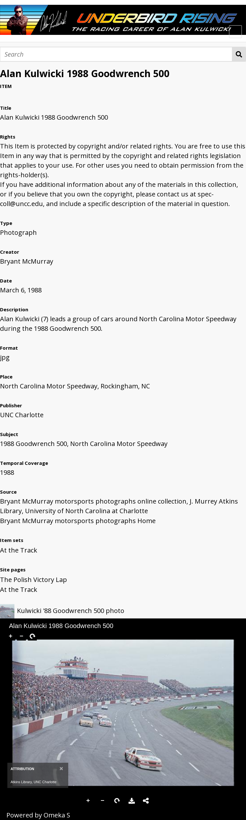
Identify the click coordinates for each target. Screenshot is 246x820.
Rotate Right (117, 801)
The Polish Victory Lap (33, 579)
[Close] (61, 768)
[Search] (116, 54)
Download (131, 801)
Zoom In (88, 801)
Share (146, 801)
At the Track (18, 550)
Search (239, 54)
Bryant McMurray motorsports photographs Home (78, 520)
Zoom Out (103, 801)
